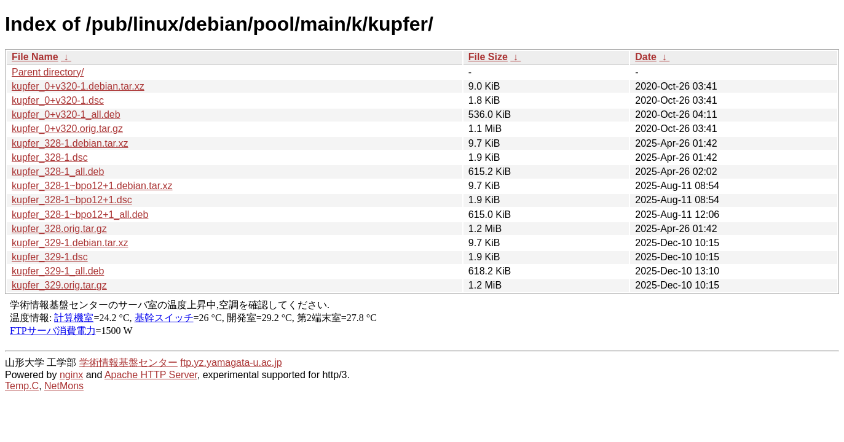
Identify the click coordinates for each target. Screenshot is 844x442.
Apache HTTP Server (151, 375)
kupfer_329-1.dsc (50, 257)
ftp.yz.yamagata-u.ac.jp (231, 362)
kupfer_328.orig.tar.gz (59, 228)
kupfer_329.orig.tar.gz (59, 285)
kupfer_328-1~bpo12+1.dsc (72, 200)
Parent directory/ (48, 72)
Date (646, 57)
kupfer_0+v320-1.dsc (58, 100)
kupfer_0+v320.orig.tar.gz (67, 128)
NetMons (64, 386)
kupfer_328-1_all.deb (58, 171)
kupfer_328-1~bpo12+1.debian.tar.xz (92, 185)
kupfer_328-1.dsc (50, 157)
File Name (35, 57)
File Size (488, 57)
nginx (71, 375)
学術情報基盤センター (128, 362)
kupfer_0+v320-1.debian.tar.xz (78, 86)
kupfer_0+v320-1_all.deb (66, 114)
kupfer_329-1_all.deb (58, 271)
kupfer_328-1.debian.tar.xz (70, 143)
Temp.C (22, 386)
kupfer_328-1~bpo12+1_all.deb (80, 214)
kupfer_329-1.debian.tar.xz (70, 243)
